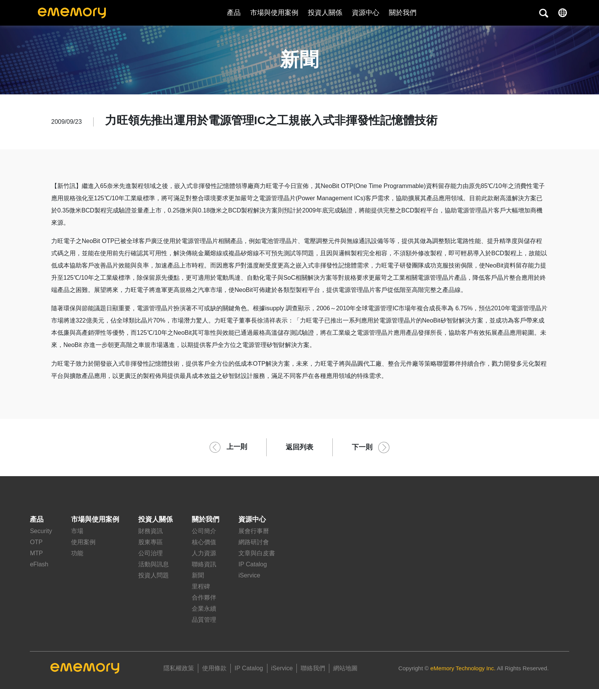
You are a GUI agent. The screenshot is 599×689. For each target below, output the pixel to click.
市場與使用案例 (274, 12)
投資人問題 (153, 575)
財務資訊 (150, 531)
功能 (77, 553)
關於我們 (205, 519)
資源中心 (365, 12)
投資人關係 (325, 12)
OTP (36, 542)
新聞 (198, 575)
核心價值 (204, 542)
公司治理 (150, 553)
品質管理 (204, 619)
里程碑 (201, 586)
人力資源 (204, 553)
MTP (36, 553)
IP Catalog (252, 564)
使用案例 (83, 542)
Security (41, 531)
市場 (77, 531)
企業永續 (204, 608)
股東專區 (150, 542)
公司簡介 (204, 531)
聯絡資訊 (204, 564)
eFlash (39, 564)
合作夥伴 (204, 597)
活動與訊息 (153, 564)
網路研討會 (253, 542)
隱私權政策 (179, 668)
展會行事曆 (253, 531)
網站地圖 (345, 668)
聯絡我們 (313, 668)
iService (249, 575)
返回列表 (299, 447)
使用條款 (214, 668)
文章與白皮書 (256, 553)
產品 (234, 12)
